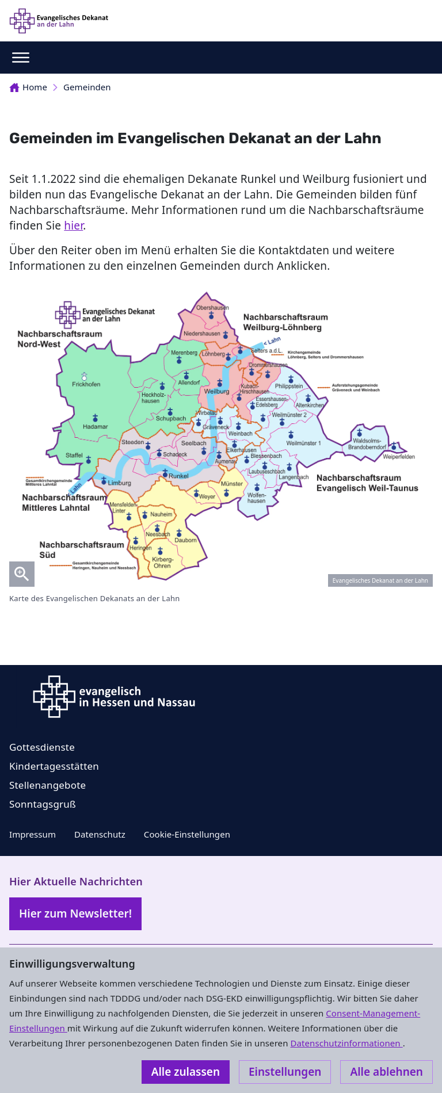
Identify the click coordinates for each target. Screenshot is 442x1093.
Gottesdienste (42, 747)
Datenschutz (99, 834)
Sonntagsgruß (42, 804)
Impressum (32, 834)
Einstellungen (285, 1071)
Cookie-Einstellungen (187, 834)
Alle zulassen (185, 1071)
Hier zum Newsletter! (75, 913)
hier (73, 225)
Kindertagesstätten (54, 766)
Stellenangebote (47, 785)
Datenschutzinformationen (346, 1043)
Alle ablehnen (386, 1071)
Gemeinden (87, 87)
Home (28, 87)
